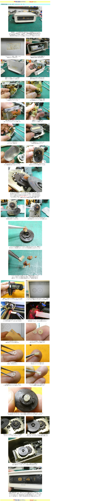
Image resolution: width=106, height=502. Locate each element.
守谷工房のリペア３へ (20, 1)
